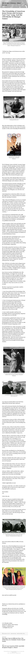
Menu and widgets (24, 4)
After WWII (20, 633)
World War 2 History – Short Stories (11, 4)
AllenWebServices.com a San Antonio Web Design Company (18, 652)
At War (23, 633)
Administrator (14, 633)
